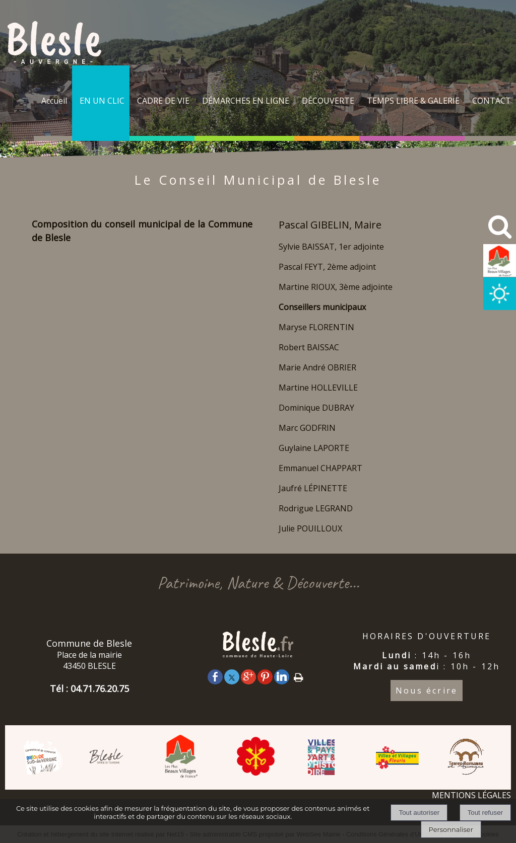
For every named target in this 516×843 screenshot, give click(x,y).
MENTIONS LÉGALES (471, 795)
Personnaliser (451, 829)
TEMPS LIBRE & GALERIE (413, 100)
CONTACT (491, 100)
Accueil (54, 100)
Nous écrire (427, 690)
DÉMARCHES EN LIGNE (245, 100)
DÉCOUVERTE (328, 100)
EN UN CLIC (102, 100)
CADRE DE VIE (163, 100)
